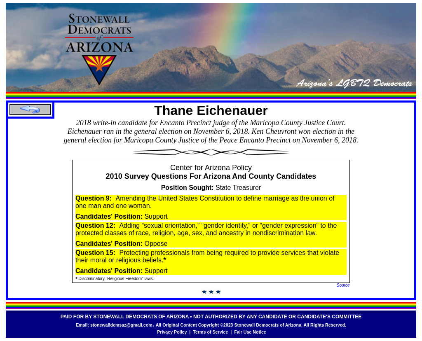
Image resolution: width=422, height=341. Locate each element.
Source (343, 285)
